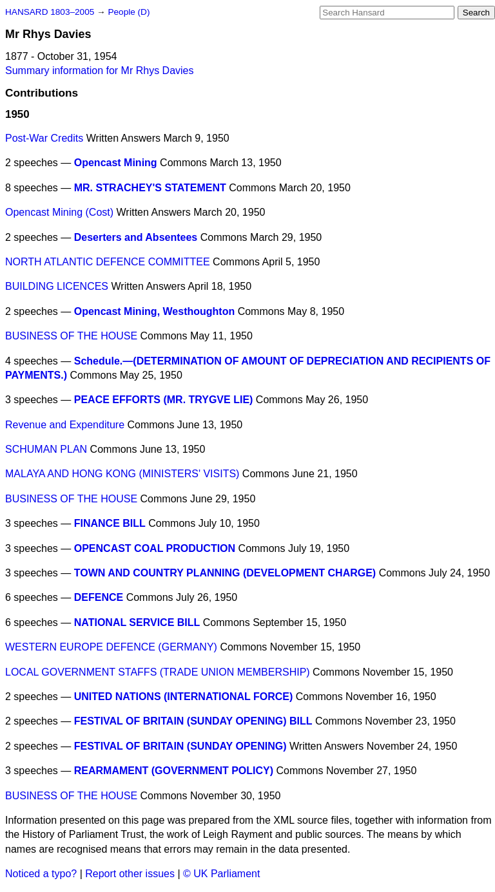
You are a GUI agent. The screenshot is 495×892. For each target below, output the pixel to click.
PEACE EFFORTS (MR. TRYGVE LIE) (163, 399)
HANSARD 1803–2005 (49, 12)
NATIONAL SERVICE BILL (137, 622)
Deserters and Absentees (136, 237)
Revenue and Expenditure (64, 424)
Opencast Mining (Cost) (59, 212)
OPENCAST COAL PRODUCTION (154, 548)
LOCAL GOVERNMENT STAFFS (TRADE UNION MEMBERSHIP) (157, 672)
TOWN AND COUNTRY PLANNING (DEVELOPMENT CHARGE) (225, 572)
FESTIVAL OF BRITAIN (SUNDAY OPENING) (180, 746)
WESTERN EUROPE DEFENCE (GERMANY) (111, 646)
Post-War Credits (44, 138)
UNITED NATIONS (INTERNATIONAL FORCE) (183, 696)
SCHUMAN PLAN (46, 449)
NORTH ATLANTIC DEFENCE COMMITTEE (107, 261)
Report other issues (130, 873)
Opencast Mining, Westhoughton (154, 311)
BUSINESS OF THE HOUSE (71, 335)
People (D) (129, 12)
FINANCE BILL (110, 523)
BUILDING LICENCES (56, 286)
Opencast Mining (115, 162)
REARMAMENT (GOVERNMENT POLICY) (173, 770)
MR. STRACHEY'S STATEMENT (150, 187)
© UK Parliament (221, 873)
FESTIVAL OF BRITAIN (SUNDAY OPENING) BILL (193, 721)
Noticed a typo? (41, 873)
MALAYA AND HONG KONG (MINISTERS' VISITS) (122, 473)
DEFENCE (98, 597)
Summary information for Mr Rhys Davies (99, 70)
